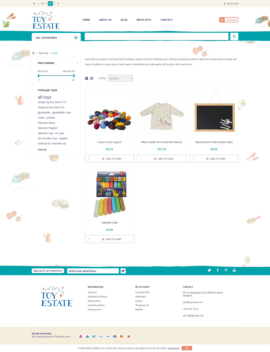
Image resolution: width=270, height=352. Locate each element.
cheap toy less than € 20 (51, 107)
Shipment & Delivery (97, 296)
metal (41, 117)
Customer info (142, 292)
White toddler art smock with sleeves (161, 142)
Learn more (173, 348)
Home (33, 53)
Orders (138, 300)
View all (42, 149)
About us (92, 292)
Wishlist (139, 309)
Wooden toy (59, 143)
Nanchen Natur (46, 122)
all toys (44, 97)
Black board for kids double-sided (213, 142)
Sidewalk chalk (110, 222)
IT (58, 3)
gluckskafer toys (61, 112)
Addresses (140, 296)
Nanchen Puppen (47, 128)
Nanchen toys (46, 133)
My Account (232, 3)
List (91, 78)
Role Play (43, 53)
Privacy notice (94, 309)
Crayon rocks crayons (109, 142)
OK (186, 348)
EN (50, 3)
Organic (63, 138)
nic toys (59, 133)
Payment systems (96, 305)
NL (34, 3)
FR (42, 3)
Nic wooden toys (47, 138)
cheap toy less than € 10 (52, 102)
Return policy (94, 300)
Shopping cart (142, 305)
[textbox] (157, 36)
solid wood (44, 143)
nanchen (50, 117)
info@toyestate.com (192, 302)
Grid (86, 78)
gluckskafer (44, 112)
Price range (46, 63)
